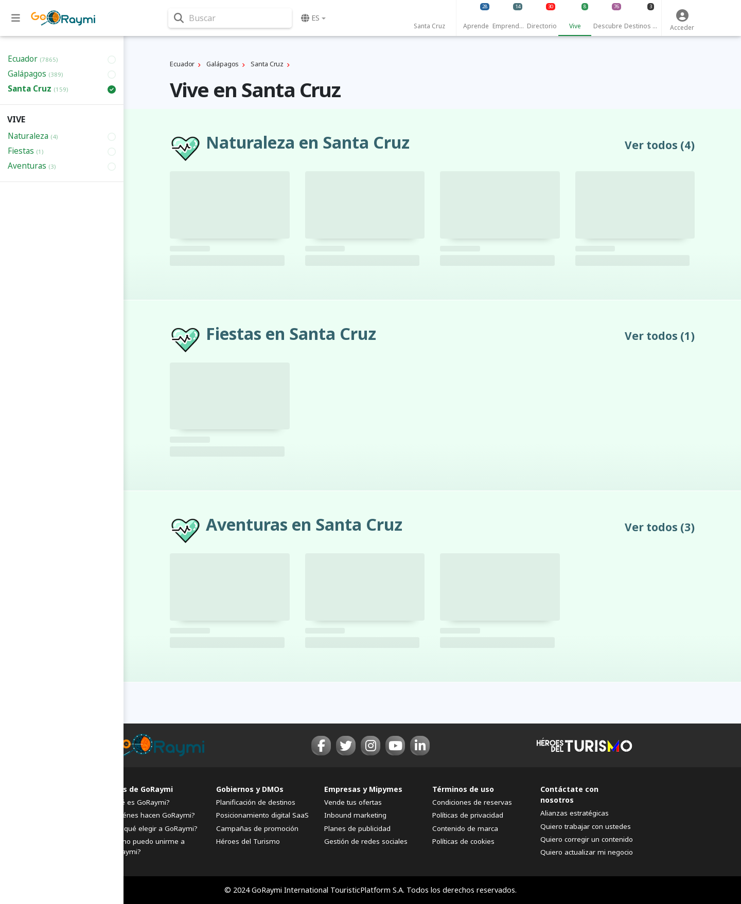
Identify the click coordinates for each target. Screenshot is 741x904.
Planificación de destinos (255, 802)
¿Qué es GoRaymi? (139, 802)
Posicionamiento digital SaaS (262, 815)
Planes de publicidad (357, 828)
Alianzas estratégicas (574, 813)
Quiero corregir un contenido (586, 839)
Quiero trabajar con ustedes (585, 826)
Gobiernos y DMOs (250, 789)
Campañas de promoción (257, 828)
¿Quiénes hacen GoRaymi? (151, 815)
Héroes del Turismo (248, 841)
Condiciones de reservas (472, 802)
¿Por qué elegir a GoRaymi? (153, 828)
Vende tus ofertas (353, 802)
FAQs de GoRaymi (140, 789)
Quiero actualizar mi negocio (586, 852)
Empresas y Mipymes (363, 789)
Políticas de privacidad (467, 815)
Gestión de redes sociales (366, 841)
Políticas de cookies (463, 841)
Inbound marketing (355, 815)
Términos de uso (463, 789)
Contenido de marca (465, 828)
